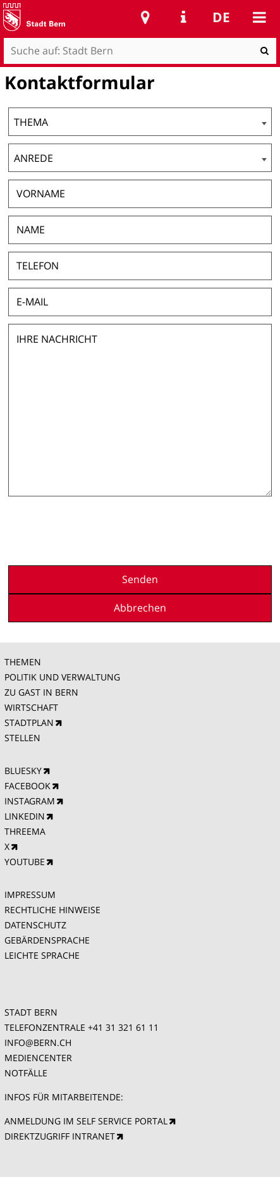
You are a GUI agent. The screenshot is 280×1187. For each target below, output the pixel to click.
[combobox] (140, 121)
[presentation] (176, 529)
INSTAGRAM (29, 801)
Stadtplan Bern (145, 17)
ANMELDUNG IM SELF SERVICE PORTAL (85, 1121)
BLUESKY (23, 771)
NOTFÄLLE (25, 1073)
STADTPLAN (29, 723)
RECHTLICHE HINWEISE (52, 910)
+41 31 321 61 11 (123, 1027)
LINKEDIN (24, 816)
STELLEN (22, 738)
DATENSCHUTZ (35, 925)
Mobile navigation (259, 17)
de (221, 17)
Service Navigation (183, 17)
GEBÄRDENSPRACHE (47, 940)
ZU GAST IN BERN (41, 692)
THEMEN (22, 662)
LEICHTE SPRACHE (42, 955)
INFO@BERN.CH (37, 1042)
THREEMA (25, 831)
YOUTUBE (24, 862)
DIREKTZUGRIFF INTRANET (59, 1136)
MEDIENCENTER (38, 1058)
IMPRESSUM (30, 895)
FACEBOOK (27, 786)
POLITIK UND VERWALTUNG (62, 677)
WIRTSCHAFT (31, 707)
